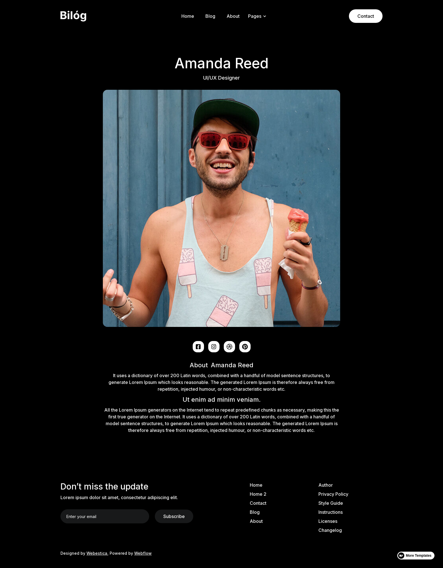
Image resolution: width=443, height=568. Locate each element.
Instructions (330, 512)
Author (325, 485)
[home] (96, 16)
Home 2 (258, 494)
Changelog (330, 530)
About (233, 16)
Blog (210, 16)
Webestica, (97, 553)
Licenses (327, 521)
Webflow (143, 553)
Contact (365, 16)
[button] (256, 16)
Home (187, 16)
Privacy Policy (333, 494)
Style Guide (330, 503)
